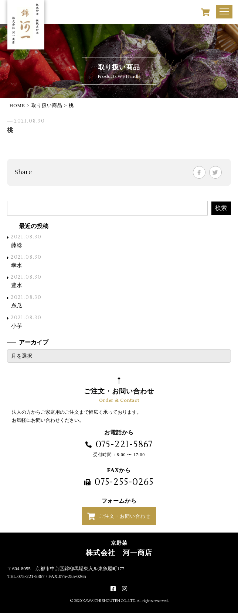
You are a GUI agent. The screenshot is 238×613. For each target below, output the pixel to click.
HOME (17, 105)
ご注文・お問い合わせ (125, 516)
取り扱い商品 (46, 105)
